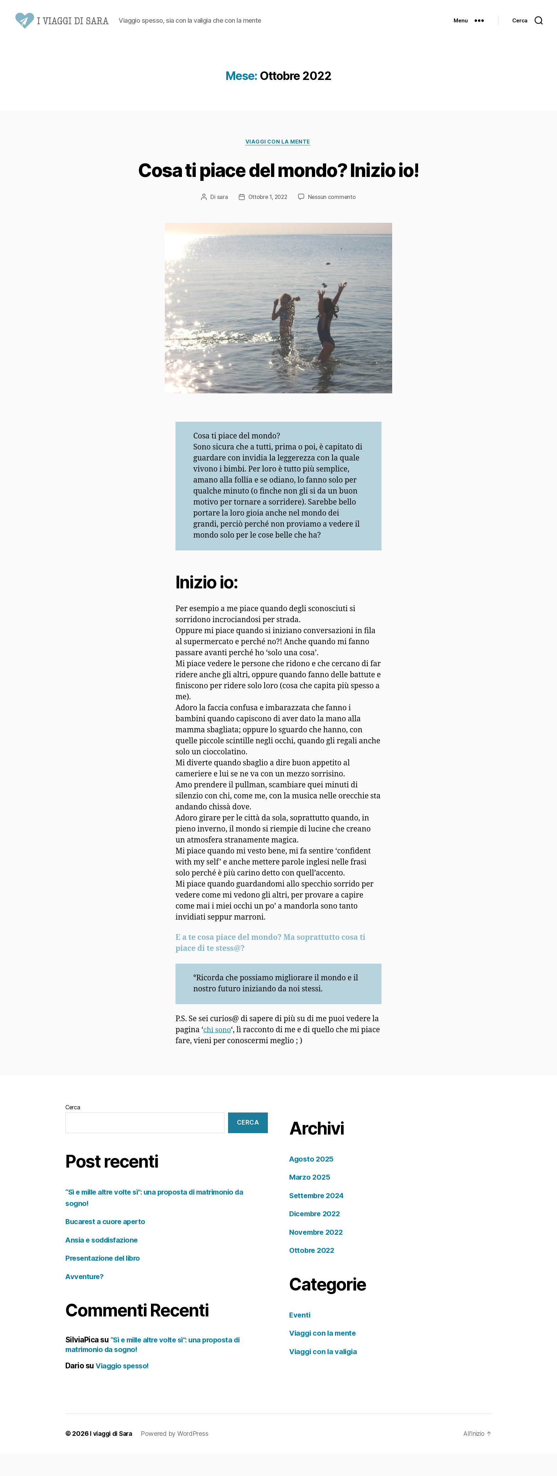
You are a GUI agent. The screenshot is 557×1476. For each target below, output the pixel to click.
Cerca (72, 1129)
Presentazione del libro (105, 1280)
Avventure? (85, 1298)
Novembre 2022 (317, 1254)
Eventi (300, 1337)
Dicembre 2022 (316, 1236)
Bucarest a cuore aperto (107, 1244)
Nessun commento (333, 219)
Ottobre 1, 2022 (267, 219)
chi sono (218, 1052)
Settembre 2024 (318, 1217)
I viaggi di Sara (112, 1456)
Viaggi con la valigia (324, 1373)
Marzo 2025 (310, 1199)
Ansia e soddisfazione (103, 1262)
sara (220, 219)
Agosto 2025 (312, 1181)
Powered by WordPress (178, 1456)
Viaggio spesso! (124, 1388)
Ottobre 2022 (313, 1272)
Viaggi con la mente (278, 164)
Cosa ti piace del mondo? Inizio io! (278, 191)
